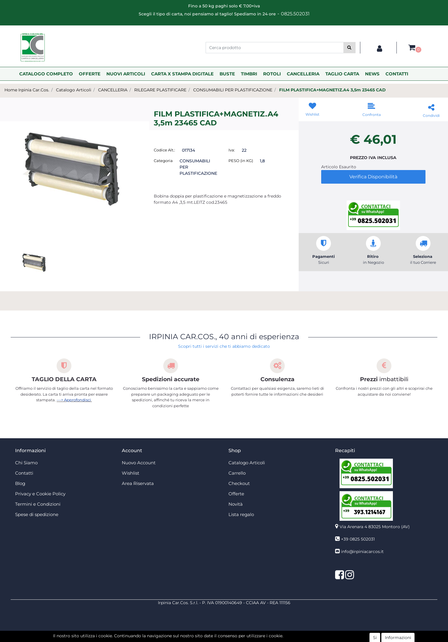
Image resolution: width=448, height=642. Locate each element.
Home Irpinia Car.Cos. (26, 90)
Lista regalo (241, 514)
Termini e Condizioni (37, 504)
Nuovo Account (139, 462)
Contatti (24, 473)
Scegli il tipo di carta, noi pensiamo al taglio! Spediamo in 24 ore (207, 14)
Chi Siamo (26, 462)
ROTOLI (272, 74)
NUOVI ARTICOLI (125, 74)
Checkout (239, 483)
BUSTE (227, 74)
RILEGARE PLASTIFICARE (160, 90)
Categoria (163, 160)
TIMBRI (249, 74)
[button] (349, 47)
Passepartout (237, 632)
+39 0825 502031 (358, 539)
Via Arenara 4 (375, 526)
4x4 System (201, 638)
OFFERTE (89, 74)
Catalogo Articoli (73, 90)
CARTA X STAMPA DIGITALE (182, 74)
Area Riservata (138, 483)
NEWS (372, 74)
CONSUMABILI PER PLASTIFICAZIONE (232, 90)
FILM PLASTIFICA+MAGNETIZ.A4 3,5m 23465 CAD (332, 90)
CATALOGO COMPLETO (46, 74)
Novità (235, 504)
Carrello (237, 473)
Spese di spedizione (36, 514)
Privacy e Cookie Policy (40, 494)
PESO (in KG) (240, 160)
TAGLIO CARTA (342, 74)
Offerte (236, 494)
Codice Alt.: (164, 150)
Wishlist (130, 473)
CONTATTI (396, 74)
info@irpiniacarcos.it (362, 551)
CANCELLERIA (303, 74)
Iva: (231, 150)
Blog (20, 483)
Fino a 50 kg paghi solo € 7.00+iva (224, 6)
